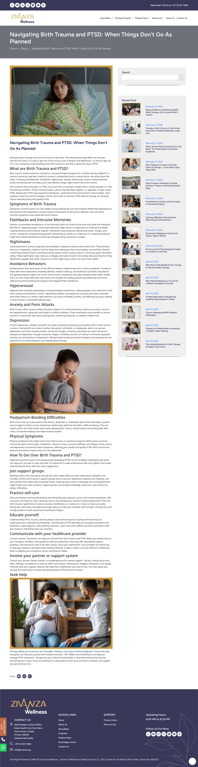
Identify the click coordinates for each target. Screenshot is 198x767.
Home (13, 48)
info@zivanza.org (23, 750)
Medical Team (142, 18)
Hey (183, 761)
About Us (170, 18)
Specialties (105, 18)
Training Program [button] (123, 18)
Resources (157, 18)
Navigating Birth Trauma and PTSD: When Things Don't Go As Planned (58, 145)
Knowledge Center (67, 742)
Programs (62, 733)
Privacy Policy (110, 720)
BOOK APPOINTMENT (3, 727)
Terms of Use (110, 724)
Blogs (24, 48)
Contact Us (182, 18)
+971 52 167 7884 (23, 744)
